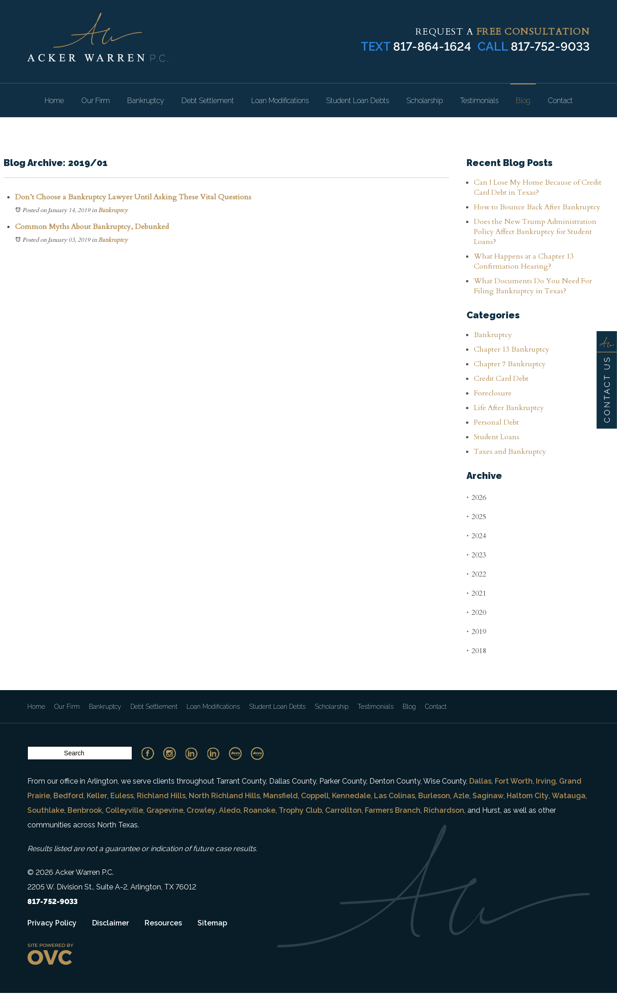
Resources (163, 923)
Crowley (201, 810)
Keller (97, 795)
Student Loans (496, 437)
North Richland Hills (224, 795)
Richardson (444, 810)
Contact (560, 100)
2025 (476, 516)
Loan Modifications (280, 100)
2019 (476, 631)
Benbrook (84, 810)
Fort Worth (514, 781)
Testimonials (479, 100)
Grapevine (164, 810)
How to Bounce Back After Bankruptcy (537, 207)
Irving (546, 781)
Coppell (315, 795)
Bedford (68, 795)
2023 (476, 555)
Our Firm (95, 100)
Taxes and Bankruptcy (510, 452)
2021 (476, 593)
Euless (122, 795)
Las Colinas (394, 795)
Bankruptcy (145, 100)
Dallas (480, 781)
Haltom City (528, 795)
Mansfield (280, 795)
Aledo (229, 810)
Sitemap (212, 923)
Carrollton (343, 810)
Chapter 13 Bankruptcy (512, 349)
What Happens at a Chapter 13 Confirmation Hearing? (524, 261)
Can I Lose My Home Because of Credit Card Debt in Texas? (537, 187)
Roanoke (259, 810)
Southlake (45, 810)
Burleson (434, 795)
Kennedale (351, 795)
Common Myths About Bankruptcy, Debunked (92, 227)
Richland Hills (161, 795)
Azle (461, 795)
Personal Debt (496, 422)
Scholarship (424, 100)
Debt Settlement (207, 100)
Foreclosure (493, 393)
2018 (476, 651)
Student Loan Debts (357, 100)
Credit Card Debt (501, 379)
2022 (476, 574)
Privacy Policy (52, 923)
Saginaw (487, 795)
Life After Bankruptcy (509, 408)
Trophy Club (300, 810)
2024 (476, 536)
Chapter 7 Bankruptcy (510, 364)
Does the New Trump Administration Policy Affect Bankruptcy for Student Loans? (535, 232)
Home (54, 100)
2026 (476, 497)
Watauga (569, 795)
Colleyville (124, 810)
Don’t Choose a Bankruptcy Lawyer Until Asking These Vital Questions (133, 197)
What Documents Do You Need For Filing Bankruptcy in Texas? (533, 286)
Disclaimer (110, 923)
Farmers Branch (392, 810)
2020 (476, 612)
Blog (523, 100)
